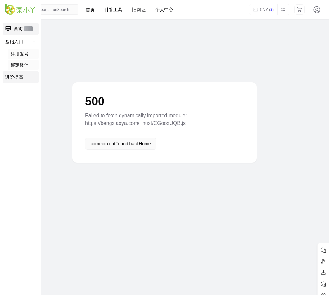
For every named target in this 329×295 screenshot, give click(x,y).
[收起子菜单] (34, 42)
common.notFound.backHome (121, 143)
